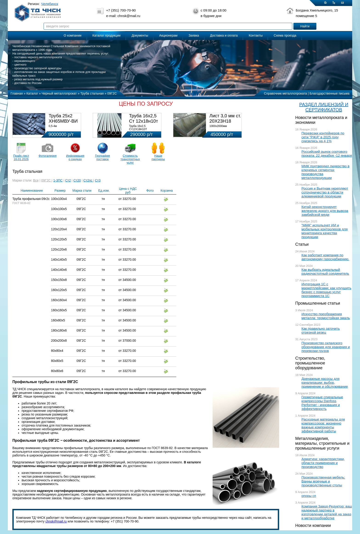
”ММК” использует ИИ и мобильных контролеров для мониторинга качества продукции (324, 231)
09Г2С (46, 180)
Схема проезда (285, 35)
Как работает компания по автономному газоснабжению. (325, 257)
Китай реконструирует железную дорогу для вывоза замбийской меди (324, 210)
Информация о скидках (75, 157)
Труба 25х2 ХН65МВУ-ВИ (63, 118)
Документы (140, 35)
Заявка (193, 35)
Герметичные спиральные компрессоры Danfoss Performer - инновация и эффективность (322, 403)
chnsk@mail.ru (56, 521)
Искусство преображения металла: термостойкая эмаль (325, 316)
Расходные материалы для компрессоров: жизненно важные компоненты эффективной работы (323, 425)
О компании (72, 35)
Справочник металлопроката (285, 93)
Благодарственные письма (329, 93)
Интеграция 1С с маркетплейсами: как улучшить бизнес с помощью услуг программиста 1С (326, 290)
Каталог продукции (107, 35)
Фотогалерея (47, 155)
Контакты (255, 35)
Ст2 (68, 180)
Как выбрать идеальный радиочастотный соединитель (325, 271)
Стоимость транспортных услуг (130, 159)
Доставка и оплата (224, 35)
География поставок (102, 157)
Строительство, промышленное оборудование (310, 363)
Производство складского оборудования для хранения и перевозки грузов (325, 347)
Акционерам (168, 35)
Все (36, 180)
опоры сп (308, 496)
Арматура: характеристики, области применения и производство (323, 463)
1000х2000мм (218, 126)
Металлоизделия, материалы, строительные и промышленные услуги (322, 443)
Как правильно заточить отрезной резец (320, 330)
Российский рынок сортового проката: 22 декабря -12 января (326, 153)
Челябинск (49, 4)
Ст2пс (88, 180)
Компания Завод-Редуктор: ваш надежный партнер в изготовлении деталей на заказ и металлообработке (326, 512)
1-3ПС (57, 180)
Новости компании (313, 525)
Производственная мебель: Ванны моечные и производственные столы (323, 481)
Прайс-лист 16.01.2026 (21, 157)
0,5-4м (53, 126)
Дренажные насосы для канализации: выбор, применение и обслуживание (324, 382)
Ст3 (98, 180)
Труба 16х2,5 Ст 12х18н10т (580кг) (143, 121)
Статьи (302, 244)
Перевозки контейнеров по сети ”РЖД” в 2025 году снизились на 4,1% (322, 137)
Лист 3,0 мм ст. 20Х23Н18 (225, 118)
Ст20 (77, 180)
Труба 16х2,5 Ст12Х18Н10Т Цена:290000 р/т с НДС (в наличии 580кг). (144, 130)
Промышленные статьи (317, 303)
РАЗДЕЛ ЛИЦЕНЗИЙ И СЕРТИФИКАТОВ (323, 107)
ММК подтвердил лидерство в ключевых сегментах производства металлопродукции (325, 172)
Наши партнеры (158, 157)
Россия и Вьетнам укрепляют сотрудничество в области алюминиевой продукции (324, 192)
